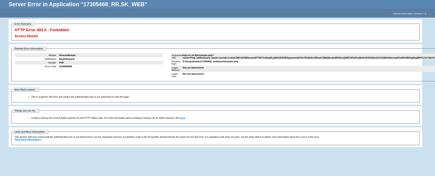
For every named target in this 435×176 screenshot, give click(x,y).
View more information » (28, 139)
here (182, 118)
